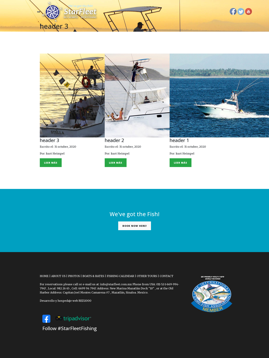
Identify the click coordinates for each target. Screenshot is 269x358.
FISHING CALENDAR (120, 276)
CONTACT (166, 276)
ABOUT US (58, 276)
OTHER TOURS (147, 276)
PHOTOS (74, 276)
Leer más (50, 162)
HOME (44, 276)
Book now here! (134, 225)
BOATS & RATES (93, 276)
